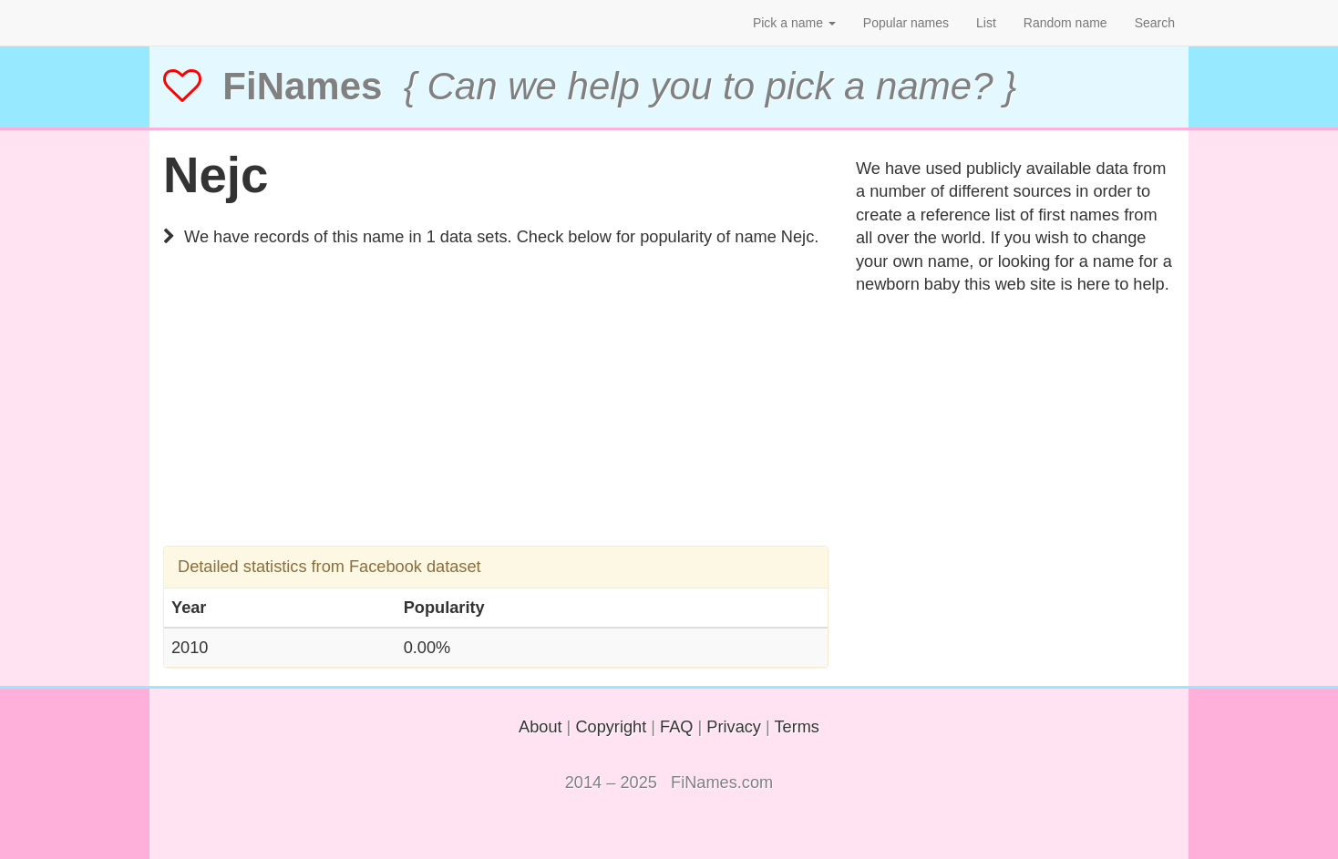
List (986, 22)
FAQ (676, 727)
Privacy (733, 727)
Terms (796, 727)
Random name (1065, 22)
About (540, 727)
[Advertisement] (496, 418)
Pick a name (794, 22)
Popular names (906, 22)
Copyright (610, 727)
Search (1155, 22)
